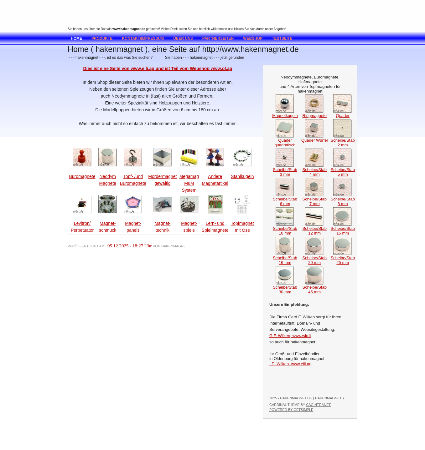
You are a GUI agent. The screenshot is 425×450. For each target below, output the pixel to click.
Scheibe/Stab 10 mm (285, 228)
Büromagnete (82, 176)
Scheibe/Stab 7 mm (315, 199)
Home (76, 38)
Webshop (252, 38)
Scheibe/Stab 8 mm (343, 199)
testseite (282, 38)
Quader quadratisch (284, 140)
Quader (342, 113)
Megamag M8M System (189, 183)
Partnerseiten (218, 38)
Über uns (183, 38)
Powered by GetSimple (291, 410)
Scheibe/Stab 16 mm (285, 258)
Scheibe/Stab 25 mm (343, 258)
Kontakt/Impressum (143, 38)
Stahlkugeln (242, 176)
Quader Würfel (314, 138)
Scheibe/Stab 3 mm (285, 170)
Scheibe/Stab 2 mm (343, 140)
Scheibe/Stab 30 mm (285, 287)
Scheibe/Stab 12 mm (315, 228)
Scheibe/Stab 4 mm (315, 170)
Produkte (101, 38)
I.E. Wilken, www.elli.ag (290, 364)
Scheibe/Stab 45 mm (315, 287)
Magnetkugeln (285, 113)
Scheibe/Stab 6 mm (285, 199)
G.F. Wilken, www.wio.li (290, 335)
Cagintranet (318, 405)
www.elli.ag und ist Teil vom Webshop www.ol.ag (181, 68)
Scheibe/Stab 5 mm (343, 170)
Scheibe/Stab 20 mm (315, 258)
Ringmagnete (315, 113)
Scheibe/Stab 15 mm (343, 228)
